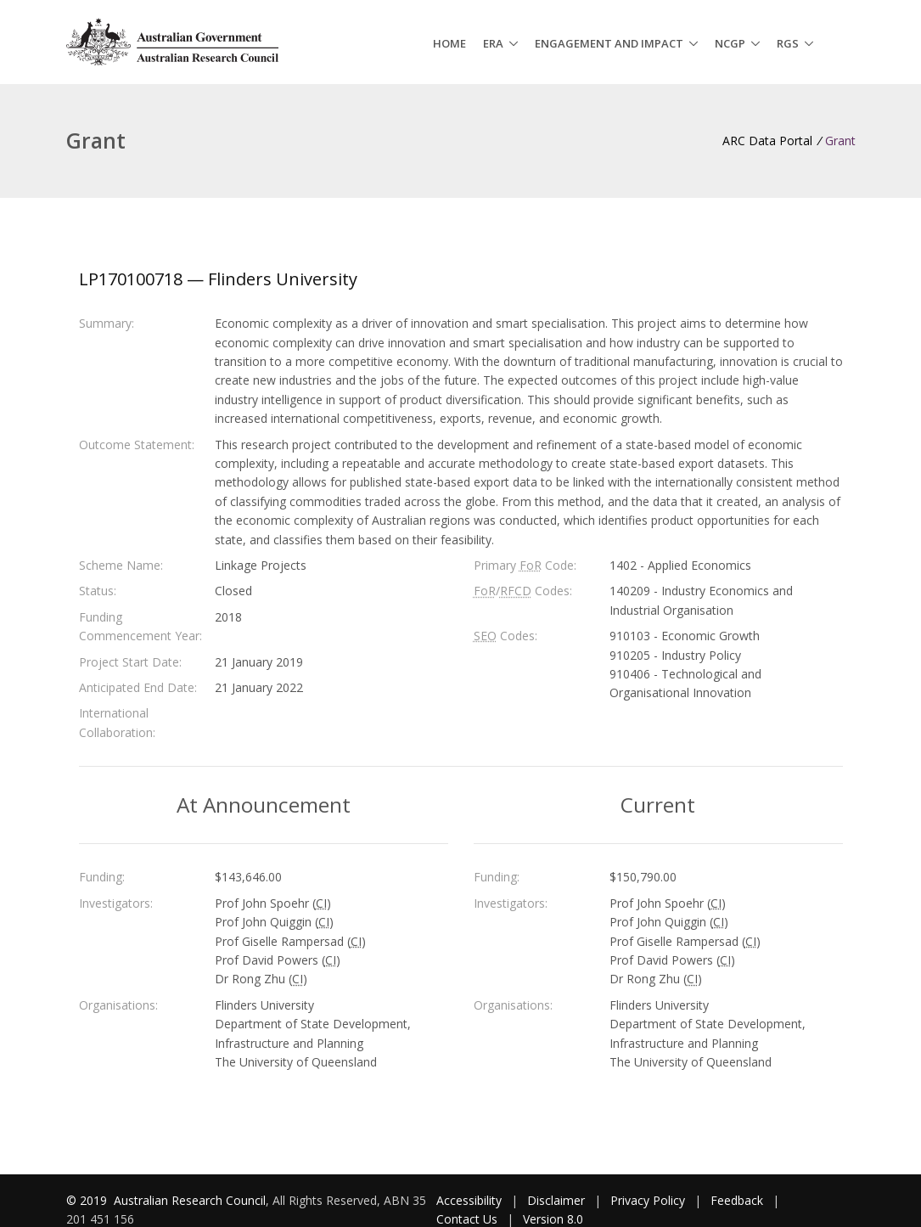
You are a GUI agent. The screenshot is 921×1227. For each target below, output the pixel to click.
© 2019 (88, 1200)
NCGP (730, 43)
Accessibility (469, 1200)
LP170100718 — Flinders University (218, 278)
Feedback (736, 1200)
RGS (788, 43)
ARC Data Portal (767, 140)
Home (449, 43)
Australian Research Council (190, 1200)
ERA (493, 43)
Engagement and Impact (609, 43)
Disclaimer (556, 1200)
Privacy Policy (647, 1200)
